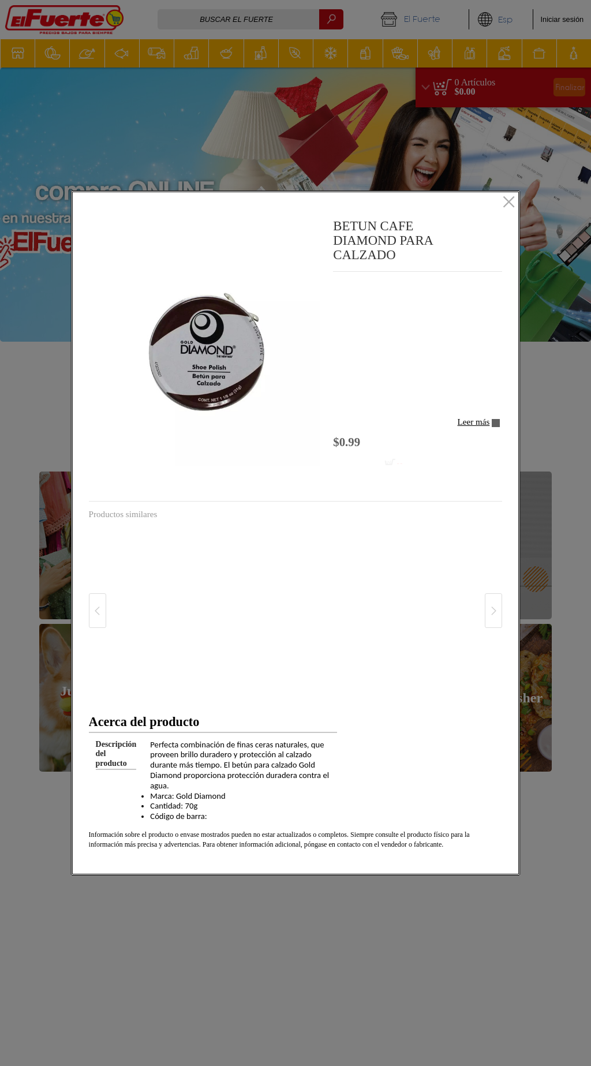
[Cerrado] (509, 203)
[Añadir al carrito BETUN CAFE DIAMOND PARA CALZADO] (371, 463)
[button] (207, 351)
